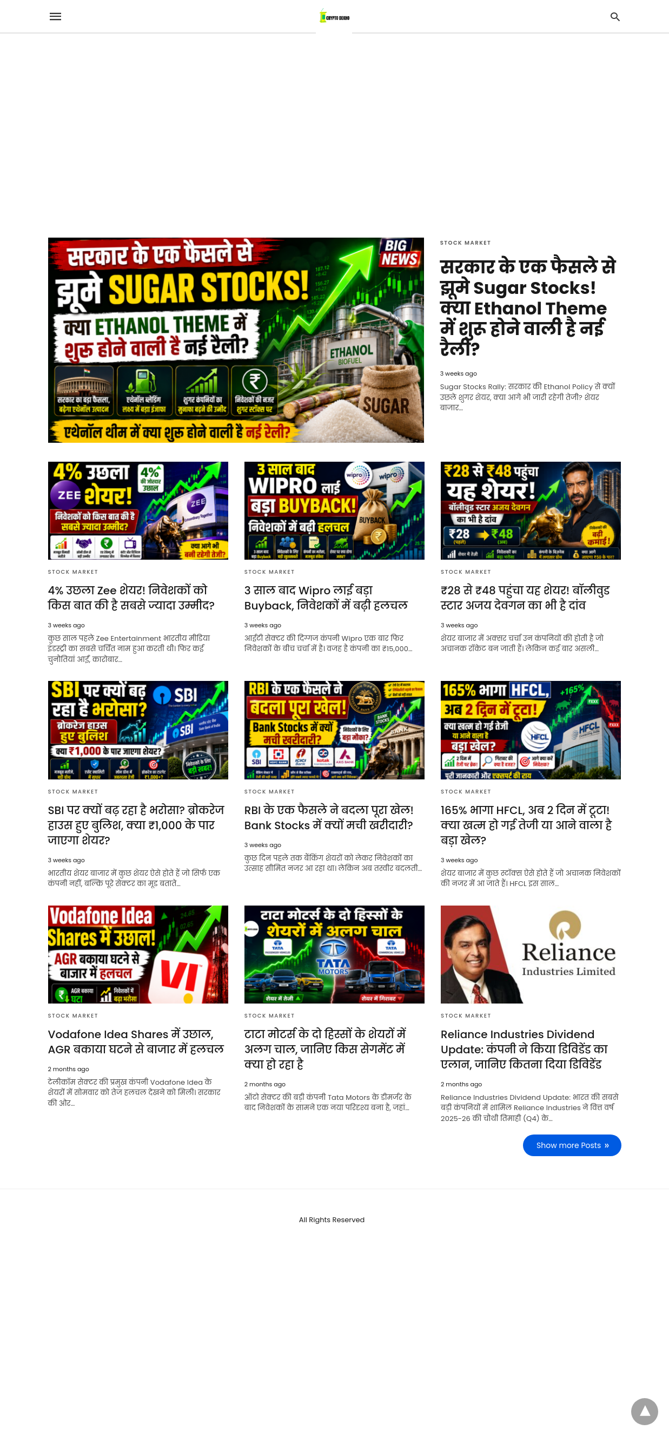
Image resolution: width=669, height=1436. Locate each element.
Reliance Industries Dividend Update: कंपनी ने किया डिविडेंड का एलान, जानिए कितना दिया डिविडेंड (524, 1049)
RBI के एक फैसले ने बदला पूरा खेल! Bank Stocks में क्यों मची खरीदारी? (329, 818)
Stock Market (466, 243)
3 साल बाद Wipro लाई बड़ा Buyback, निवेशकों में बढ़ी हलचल (326, 598)
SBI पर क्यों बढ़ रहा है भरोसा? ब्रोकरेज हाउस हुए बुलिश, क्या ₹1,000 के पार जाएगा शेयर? (136, 825)
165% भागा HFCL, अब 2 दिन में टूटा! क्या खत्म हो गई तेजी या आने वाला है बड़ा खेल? (526, 825)
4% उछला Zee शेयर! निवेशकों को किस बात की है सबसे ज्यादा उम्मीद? (131, 598)
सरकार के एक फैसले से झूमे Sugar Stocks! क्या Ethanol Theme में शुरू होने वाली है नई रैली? (528, 308)
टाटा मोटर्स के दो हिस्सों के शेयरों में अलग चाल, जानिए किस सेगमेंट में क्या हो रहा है (325, 1049)
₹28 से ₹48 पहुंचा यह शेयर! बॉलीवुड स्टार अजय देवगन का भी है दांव (525, 598)
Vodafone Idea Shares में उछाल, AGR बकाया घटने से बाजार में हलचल (136, 1042)
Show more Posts (568, 1145)
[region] (334, 125)
